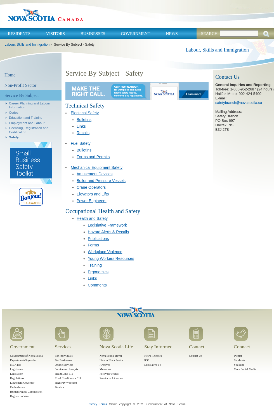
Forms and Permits (93, 157)
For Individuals (64, 355)
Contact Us (195, 355)
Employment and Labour (26, 123)
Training (95, 265)
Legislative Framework (107, 225)
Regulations (17, 378)
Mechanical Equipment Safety (96, 167)
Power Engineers (92, 201)
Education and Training (25, 117)
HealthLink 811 (64, 373)
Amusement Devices (94, 174)
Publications (98, 238)
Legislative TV (153, 364)
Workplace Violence (105, 252)
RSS (147, 360)
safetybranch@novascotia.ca (238, 103)
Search (209, 33)
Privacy (92, 404)
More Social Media (245, 369)
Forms (93, 245)
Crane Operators (91, 187)
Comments (97, 285)
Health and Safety (92, 218)
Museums (105, 369)
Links (81, 126)
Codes (13, 112)
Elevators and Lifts (93, 194)
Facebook (239, 360)
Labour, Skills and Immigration (26, 44)
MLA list (15, 364)
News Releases (153, 355)
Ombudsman (17, 387)
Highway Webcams (66, 382)
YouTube (239, 364)
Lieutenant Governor (22, 382)
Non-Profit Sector (20, 85)
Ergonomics (98, 272)
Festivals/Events (109, 373)
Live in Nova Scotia (111, 360)
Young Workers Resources (111, 258)
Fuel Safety (81, 143)
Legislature (16, 369)
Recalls (83, 132)
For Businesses (63, 360)
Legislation (16, 373)
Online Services (64, 364)
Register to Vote (19, 396)
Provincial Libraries (111, 378)
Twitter (238, 355)
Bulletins (84, 119)
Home (9, 75)
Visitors (55, 33)
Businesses (93, 33)
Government (135, 33)
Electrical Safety (85, 113)
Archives (105, 364)
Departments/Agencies (23, 360)
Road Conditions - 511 (68, 378)
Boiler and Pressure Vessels (101, 180)
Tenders (59, 387)
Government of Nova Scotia (26, 355)
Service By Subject (21, 95)
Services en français (66, 369)
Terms (103, 404)
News (172, 33)
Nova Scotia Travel (111, 355)
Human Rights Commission (26, 391)
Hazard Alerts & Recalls (108, 232)
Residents (19, 33)
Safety (14, 137)
